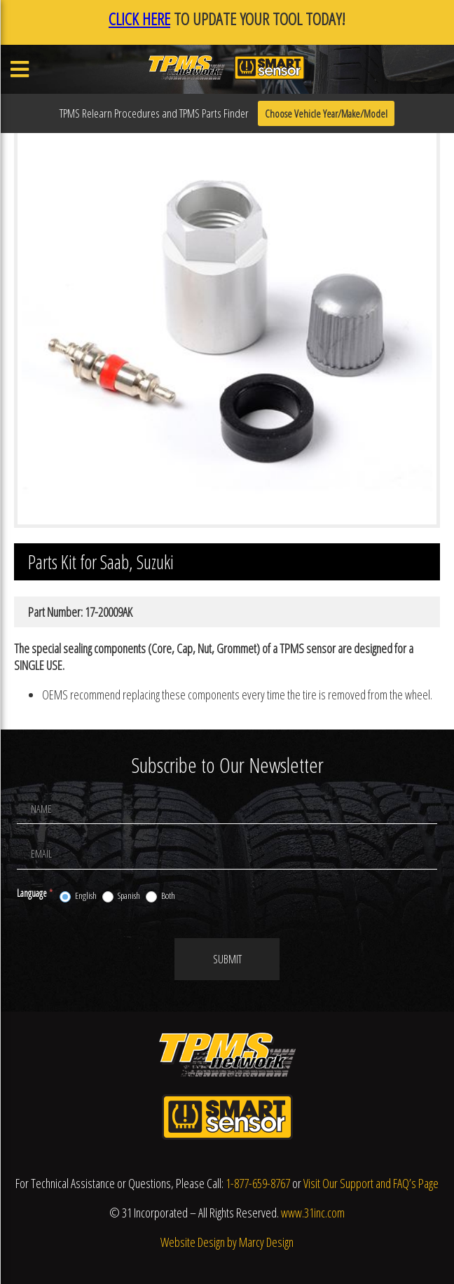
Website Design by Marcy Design (227, 1242)
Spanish (121, 896)
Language (35, 893)
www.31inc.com (313, 1212)
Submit (227, 959)
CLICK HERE (139, 18)
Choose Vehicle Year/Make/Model (326, 113)
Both (160, 896)
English (78, 896)
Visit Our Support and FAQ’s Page (371, 1183)
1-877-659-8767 (258, 1183)
